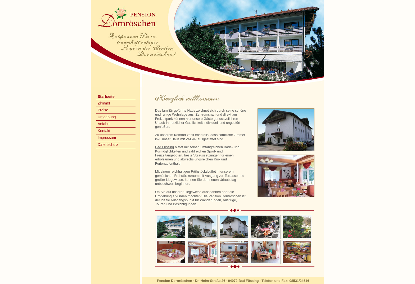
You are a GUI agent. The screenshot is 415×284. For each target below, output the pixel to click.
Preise (103, 110)
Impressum (107, 138)
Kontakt (104, 131)
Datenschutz (108, 144)
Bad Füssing (164, 147)
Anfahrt (104, 124)
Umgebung (107, 117)
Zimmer (104, 103)
